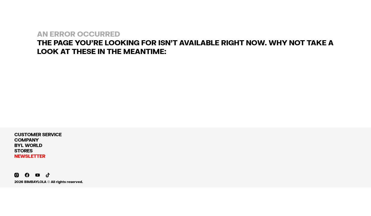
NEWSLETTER (29, 156)
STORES (23, 150)
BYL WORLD (28, 145)
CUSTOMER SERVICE (38, 134)
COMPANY (26, 139)
